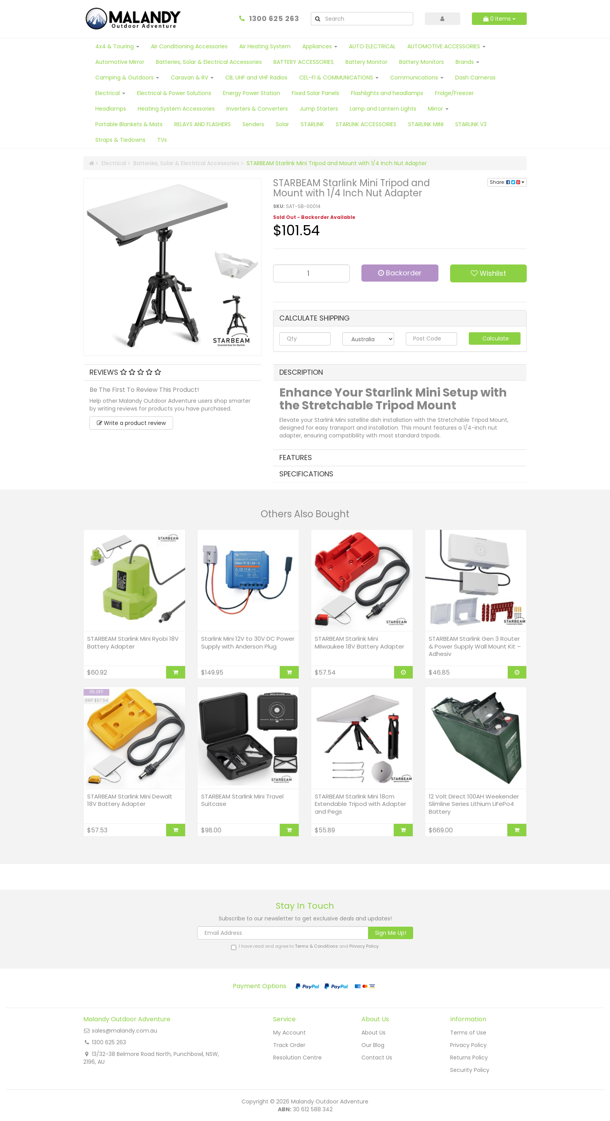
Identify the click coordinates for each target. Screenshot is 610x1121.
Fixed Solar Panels (315, 93)
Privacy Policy (364, 946)
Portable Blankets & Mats (129, 124)
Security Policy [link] (469, 1070)
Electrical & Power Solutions (174, 93)
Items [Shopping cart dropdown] (499, 19)
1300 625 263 (274, 18)
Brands (467, 62)
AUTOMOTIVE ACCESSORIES (446, 46)
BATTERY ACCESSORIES (303, 62)
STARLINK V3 (471, 124)
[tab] (172, 372)
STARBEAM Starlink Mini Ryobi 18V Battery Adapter (133, 642)
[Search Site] (317, 18)
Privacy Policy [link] (468, 1045)
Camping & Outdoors (127, 77)
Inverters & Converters (257, 109)
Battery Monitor (366, 62)
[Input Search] (368, 18)
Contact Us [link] (376, 1057)
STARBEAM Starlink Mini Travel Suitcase (242, 800)
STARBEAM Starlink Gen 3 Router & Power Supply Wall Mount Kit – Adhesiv (475, 646)
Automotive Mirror (119, 62)
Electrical (110, 93)
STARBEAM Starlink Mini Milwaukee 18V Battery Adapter (359, 642)
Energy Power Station (251, 93)
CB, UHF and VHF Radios (256, 77)
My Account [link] (289, 1032)
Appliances (319, 46)
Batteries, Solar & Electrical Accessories (209, 62)
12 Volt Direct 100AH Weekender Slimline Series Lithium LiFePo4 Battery (474, 804)
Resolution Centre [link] (297, 1057)
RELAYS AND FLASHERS (202, 124)
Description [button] (301, 372)
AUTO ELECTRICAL (372, 46)
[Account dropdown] (443, 18)
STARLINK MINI (425, 124)
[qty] (305, 338)
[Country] (368, 338)
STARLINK (312, 124)
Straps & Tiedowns (120, 140)
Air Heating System (265, 46)
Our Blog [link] (372, 1045)
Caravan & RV (192, 77)
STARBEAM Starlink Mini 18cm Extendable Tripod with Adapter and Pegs (360, 804)
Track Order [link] (289, 1045)
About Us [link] (373, 1032)
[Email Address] (282, 932)
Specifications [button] (306, 474)
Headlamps (110, 109)
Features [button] (295, 457)
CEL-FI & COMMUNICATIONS (339, 77)
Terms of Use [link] (468, 1032)
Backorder (400, 273)
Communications (416, 77)
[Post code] (431, 338)
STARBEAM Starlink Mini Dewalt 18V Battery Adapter (129, 800)
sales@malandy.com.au (124, 1031)
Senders (253, 124)
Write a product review (131, 423)
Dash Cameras (475, 77)
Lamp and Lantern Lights (383, 109)
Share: (507, 182)
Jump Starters (319, 109)
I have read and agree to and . (305, 946)
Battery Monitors (421, 62)
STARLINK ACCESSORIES (366, 124)
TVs (162, 140)
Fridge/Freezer (454, 93)
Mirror (438, 109)
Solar (282, 124)
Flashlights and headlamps (387, 93)
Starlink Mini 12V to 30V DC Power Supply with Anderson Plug (247, 642)
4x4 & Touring (117, 46)
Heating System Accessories (176, 109)
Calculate (495, 338)
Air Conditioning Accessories (189, 46)
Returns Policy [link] (469, 1057)
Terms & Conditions (316, 946)
